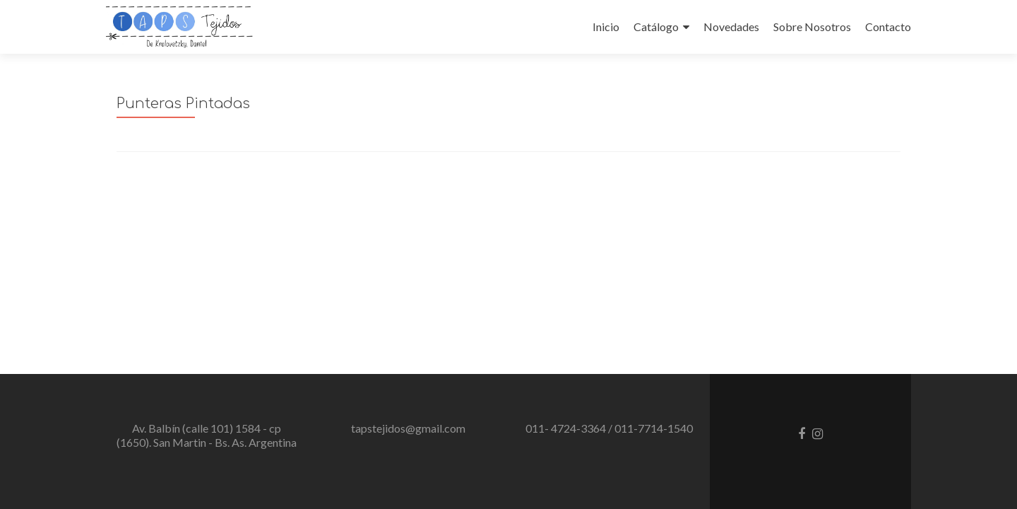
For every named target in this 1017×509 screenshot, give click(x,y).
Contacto (888, 26)
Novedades (731, 26)
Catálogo (656, 26)
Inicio (606, 26)
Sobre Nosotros (812, 26)
